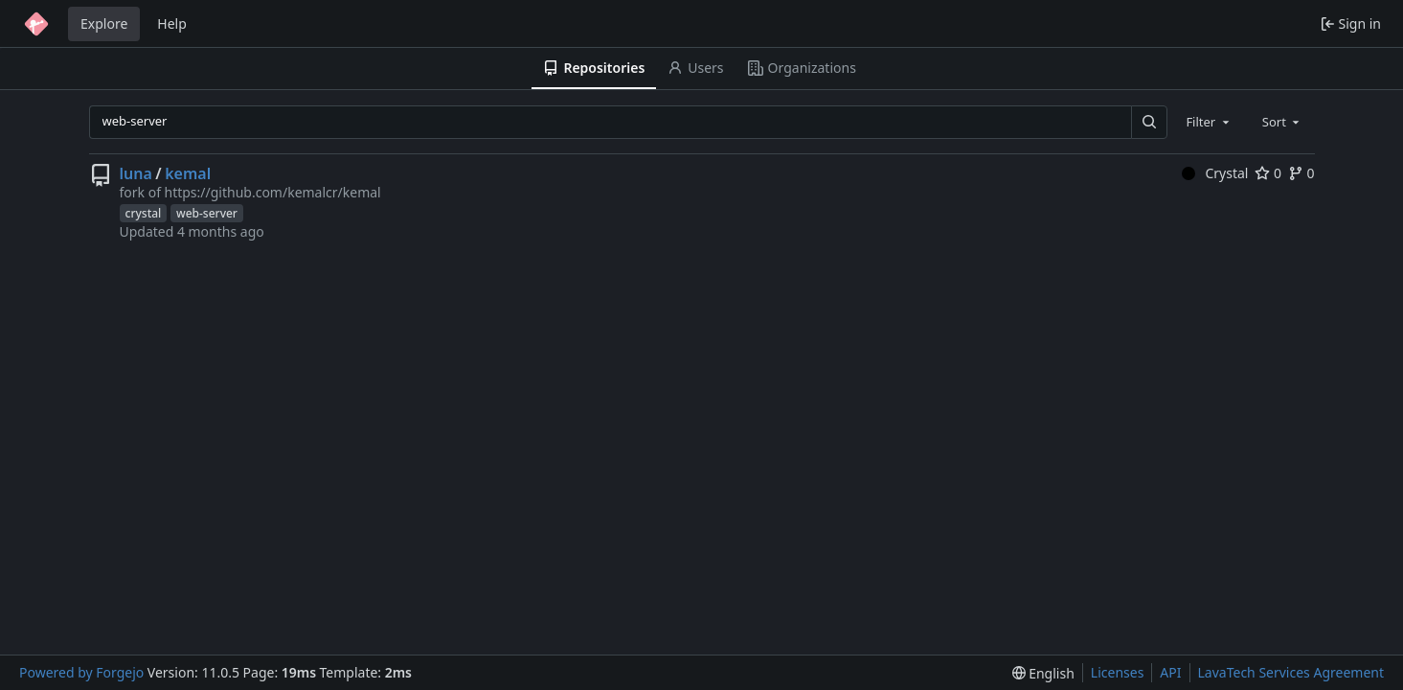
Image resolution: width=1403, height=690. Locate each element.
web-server (207, 213)
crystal (143, 213)
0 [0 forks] (1301, 173)
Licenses (1117, 672)
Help (172, 23)
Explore (103, 23)
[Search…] (1149, 122)
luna (136, 173)
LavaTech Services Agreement (1291, 672)
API (1170, 672)
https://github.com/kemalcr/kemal (272, 192)
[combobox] (1208, 122)
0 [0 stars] (1268, 173)
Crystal (1215, 173)
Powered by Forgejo (81, 672)
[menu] (1043, 673)
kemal (188, 173)
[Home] (36, 24)
